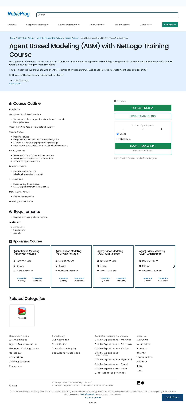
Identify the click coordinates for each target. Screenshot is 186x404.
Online (123, 133)
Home (12, 38)
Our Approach (60, 339)
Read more (15, 83)
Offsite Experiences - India (111, 368)
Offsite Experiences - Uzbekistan (107, 354)
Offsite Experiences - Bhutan (112, 348)
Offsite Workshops (68, 24)
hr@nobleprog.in (87, 394)
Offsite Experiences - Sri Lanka (113, 344)
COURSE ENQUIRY (143, 108)
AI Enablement (122, 24)
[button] (173, 266)
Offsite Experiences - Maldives (113, 339)
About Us (145, 24)
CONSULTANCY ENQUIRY (142, 116)
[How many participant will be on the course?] (142, 129)
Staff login (93, 402)
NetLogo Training (71, 38)
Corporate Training (36, 24)
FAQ (139, 366)
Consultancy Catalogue (66, 352)
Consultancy (96, 24)
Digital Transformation (23, 344)
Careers (142, 361)
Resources (15, 366)
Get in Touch (172, 397)
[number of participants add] (162, 129)
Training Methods (19, 361)
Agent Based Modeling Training (49, 38)
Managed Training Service (24, 348)
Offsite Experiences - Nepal (111, 364)
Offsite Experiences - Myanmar (113, 359)
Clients (141, 352)
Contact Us (170, 24)
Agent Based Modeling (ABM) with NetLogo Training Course (104, 38)
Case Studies (59, 344)
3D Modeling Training (26, 38)
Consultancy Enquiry (64, 348)
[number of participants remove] (123, 129)
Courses (12, 24)
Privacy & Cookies (93, 397)
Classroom (125, 139)
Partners (142, 348)
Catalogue (15, 352)
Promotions (16, 357)
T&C (139, 370)
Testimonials (144, 357)
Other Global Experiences (110, 372)
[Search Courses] (107, 14)
